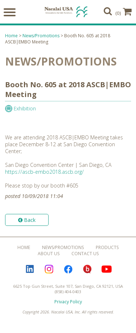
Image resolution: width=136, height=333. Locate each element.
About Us (48, 253)
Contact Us (85, 253)
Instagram (49, 269)
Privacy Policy (68, 302)
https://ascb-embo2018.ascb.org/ (44, 171)
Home (11, 36)
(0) (123, 11)
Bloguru (87, 269)
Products (107, 247)
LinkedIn (29, 269)
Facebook (68, 269)
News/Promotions (40, 36)
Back (27, 219)
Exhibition (24, 108)
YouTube (106, 269)
